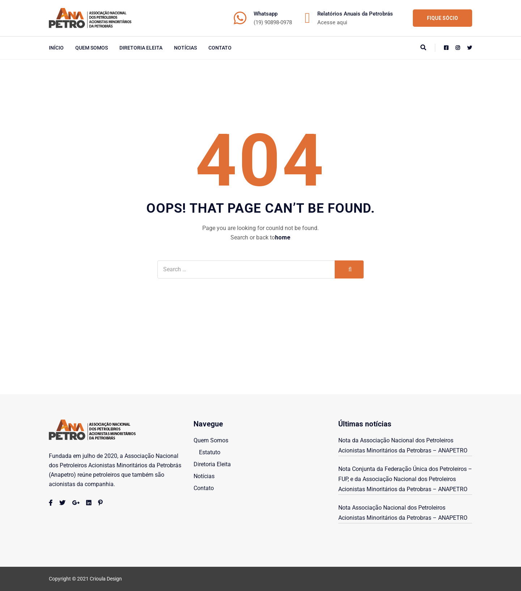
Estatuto (209, 452)
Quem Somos (91, 48)
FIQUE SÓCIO (442, 18)
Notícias (185, 48)
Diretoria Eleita (140, 48)
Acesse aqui (332, 22)
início (56, 48)
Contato (220, 48)
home (283, 237)
